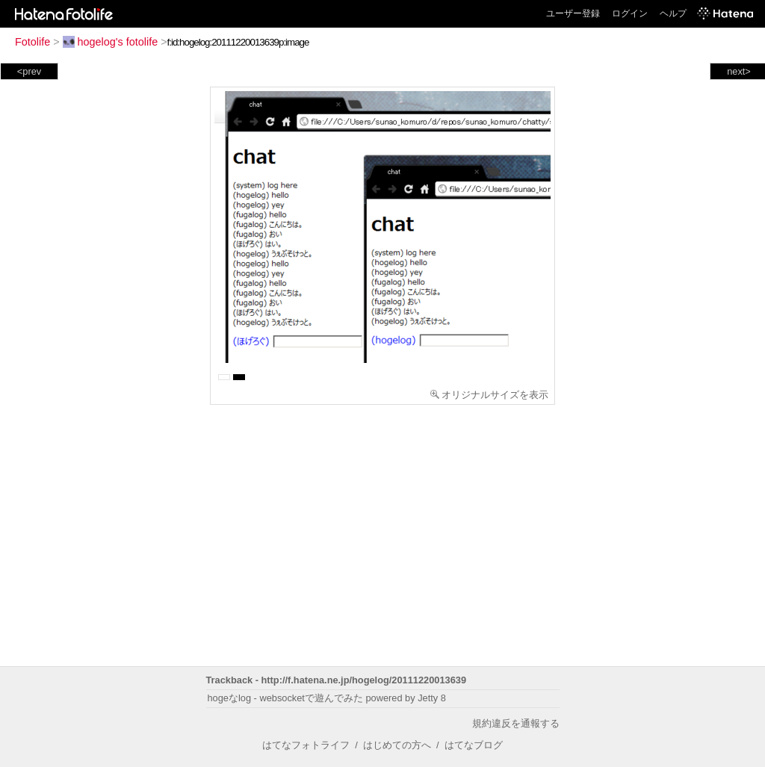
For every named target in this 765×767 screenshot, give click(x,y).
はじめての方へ (397, 745)
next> (739, 71)
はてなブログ (474, 745)
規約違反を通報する (516, 723)
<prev (29, 71)
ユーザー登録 (573, 13)
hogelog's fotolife (110, 42)
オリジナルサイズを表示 (489, 394)
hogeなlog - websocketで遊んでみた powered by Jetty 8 (327, 698)
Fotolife (32, 42)
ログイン (630, 13)
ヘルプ (673, 13)
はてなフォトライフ (306, 745)
